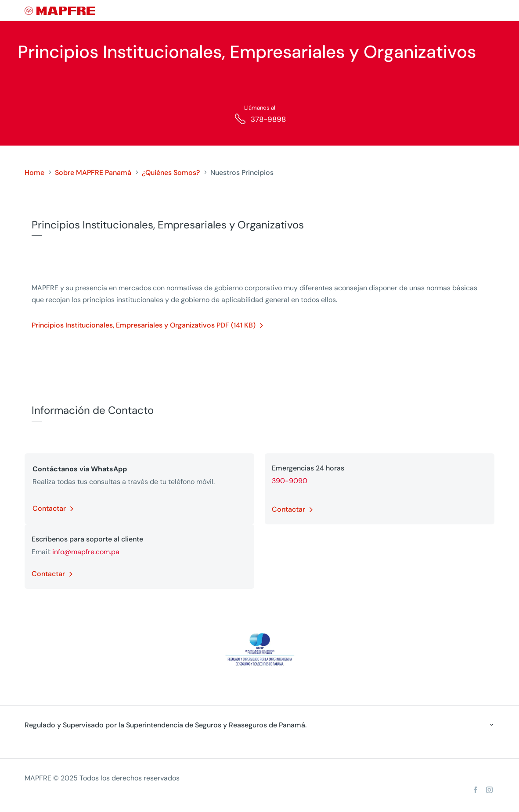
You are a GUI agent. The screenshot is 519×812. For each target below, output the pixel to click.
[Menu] (489, 11)
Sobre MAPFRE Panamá (93, 172)
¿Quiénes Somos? (171, 172)
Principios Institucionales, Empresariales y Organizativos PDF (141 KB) (144, 325)
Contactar (49, 508)
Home (34, 172)
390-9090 (289, 480)
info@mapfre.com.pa (85, 551)
